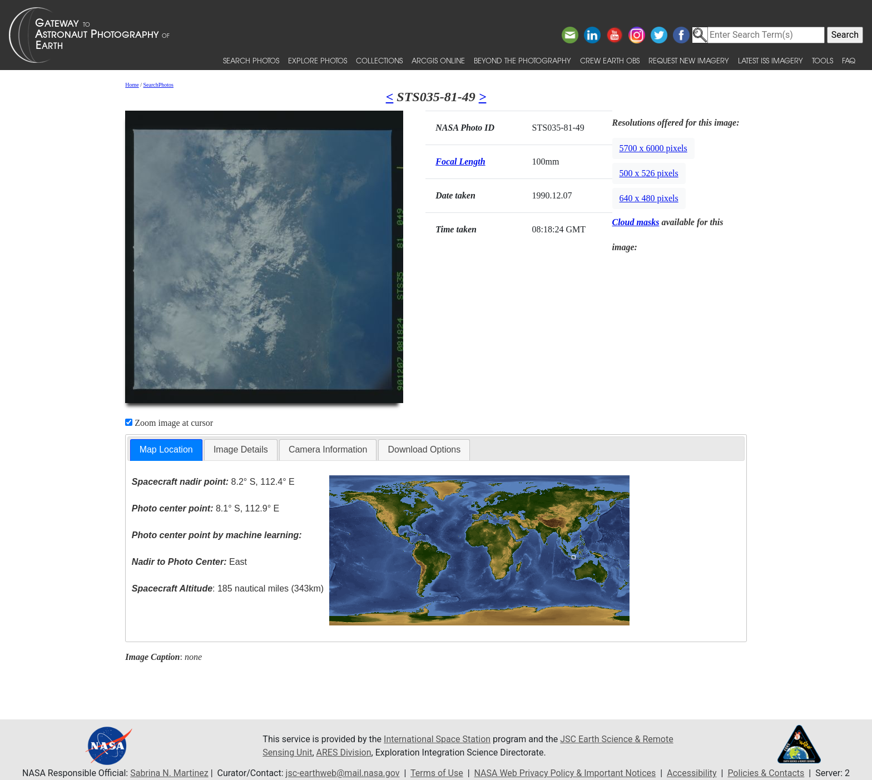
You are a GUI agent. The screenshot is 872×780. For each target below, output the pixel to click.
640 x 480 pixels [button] (649, 198)
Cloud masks (636, 222)
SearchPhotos (158, 85)
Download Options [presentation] (424, 449)
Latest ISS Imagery (770, 60)
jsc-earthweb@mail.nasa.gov (343, 773)
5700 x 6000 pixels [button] (653, 148)
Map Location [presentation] (166, 449)
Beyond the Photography (522, 60)
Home (131, 85)
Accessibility (692, 773)
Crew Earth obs (610, 60)
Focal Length (460, 161)
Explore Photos (317, 60)
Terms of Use (436, 773)
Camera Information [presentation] (328, 449)
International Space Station (437, 739)
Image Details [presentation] (241, 449)
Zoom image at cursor (169, 423)
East (189, 562)
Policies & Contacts (765, 773)
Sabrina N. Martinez (169, 773)
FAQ (848, 60)
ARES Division (343, 752)
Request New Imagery (688, 60)
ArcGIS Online (438, 60)
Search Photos (251, 60)
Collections (379, 60)
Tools (822, 60)
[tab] (166, 450)
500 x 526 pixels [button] (649, 173)
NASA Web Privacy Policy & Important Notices (565, 773)
